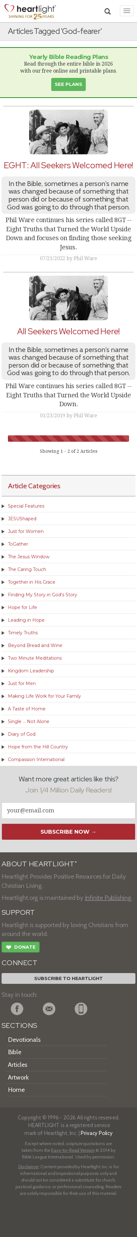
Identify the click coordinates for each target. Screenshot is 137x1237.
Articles (17, 1064)
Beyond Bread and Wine (35, 645)
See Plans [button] (68, 84)
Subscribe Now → (68, 832)
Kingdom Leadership (31, 671)
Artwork (18, 1077)
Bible (14, 1052)
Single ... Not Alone (28, 721)
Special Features (26, 506)
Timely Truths (23, 633)
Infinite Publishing (108, 897)
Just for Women (26, 531)
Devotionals (24, 1039)
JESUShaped (22, 519)
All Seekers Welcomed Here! (68, 331)
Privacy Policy (97, 1133)
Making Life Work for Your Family (44, 696)
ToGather (18, 544)
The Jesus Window (28, 557)
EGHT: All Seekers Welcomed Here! (68, 165)
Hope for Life (22, 607)
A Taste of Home (27, 709)
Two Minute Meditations (35, 658)
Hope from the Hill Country (38, 747)
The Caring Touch (27, 569)
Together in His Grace (31, 582)
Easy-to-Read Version (73, 1150)
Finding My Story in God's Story (42, 595)
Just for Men (22, 683)
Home (16, 1089)
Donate (20, 948)
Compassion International (36, 759)
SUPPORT (18, 912)
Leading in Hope (26, 620)
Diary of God (21, 734)
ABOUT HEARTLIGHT (39, 863)
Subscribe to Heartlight (68, 978)
